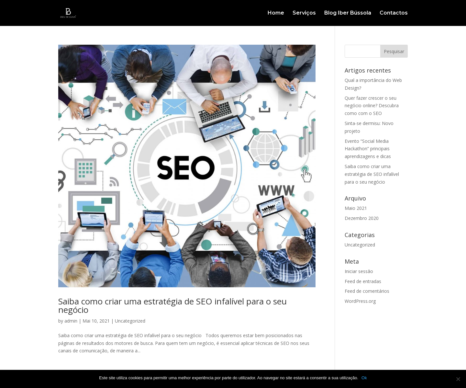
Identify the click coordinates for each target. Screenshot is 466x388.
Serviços (304, 13)
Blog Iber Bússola (347, 13)
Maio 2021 (356, 208)
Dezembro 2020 (362, 218)
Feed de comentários (367, 291)
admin (70, 321)
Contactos (394, 13)
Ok (364, 377)
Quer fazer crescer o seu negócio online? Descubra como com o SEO (372, 106)
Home (276, 13)
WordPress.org (360, 301)
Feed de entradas (363, 281)
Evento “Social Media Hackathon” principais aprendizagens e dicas (368, 149)
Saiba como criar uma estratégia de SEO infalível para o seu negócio (172, 305)
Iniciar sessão (359, 271)
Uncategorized (130, 321)
